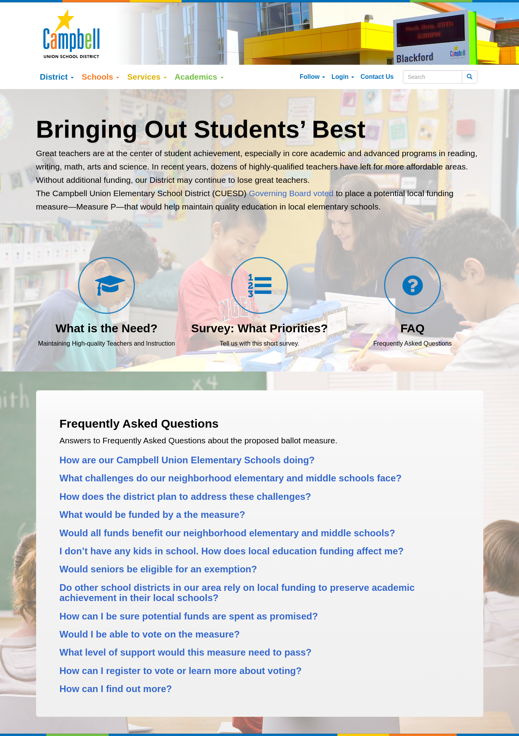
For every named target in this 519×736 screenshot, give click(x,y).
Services (147, 76)
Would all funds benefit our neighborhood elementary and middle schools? (227, 533)
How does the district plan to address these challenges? (185, 496)
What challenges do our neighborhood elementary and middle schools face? (231, 478)
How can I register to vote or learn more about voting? (181, 670)
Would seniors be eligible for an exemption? (158, 569)
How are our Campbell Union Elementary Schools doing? (187, 460)
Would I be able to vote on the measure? (150, 634)
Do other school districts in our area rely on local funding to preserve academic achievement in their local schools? (237, 592)
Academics (199, 76)
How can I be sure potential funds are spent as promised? (189, 616)
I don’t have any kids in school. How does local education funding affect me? (232, 551)
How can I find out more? (116, 688)
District (57, 76)
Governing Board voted (291, 193)
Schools (100, 76)
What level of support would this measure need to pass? (186, 652)
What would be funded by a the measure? (152, 514)
